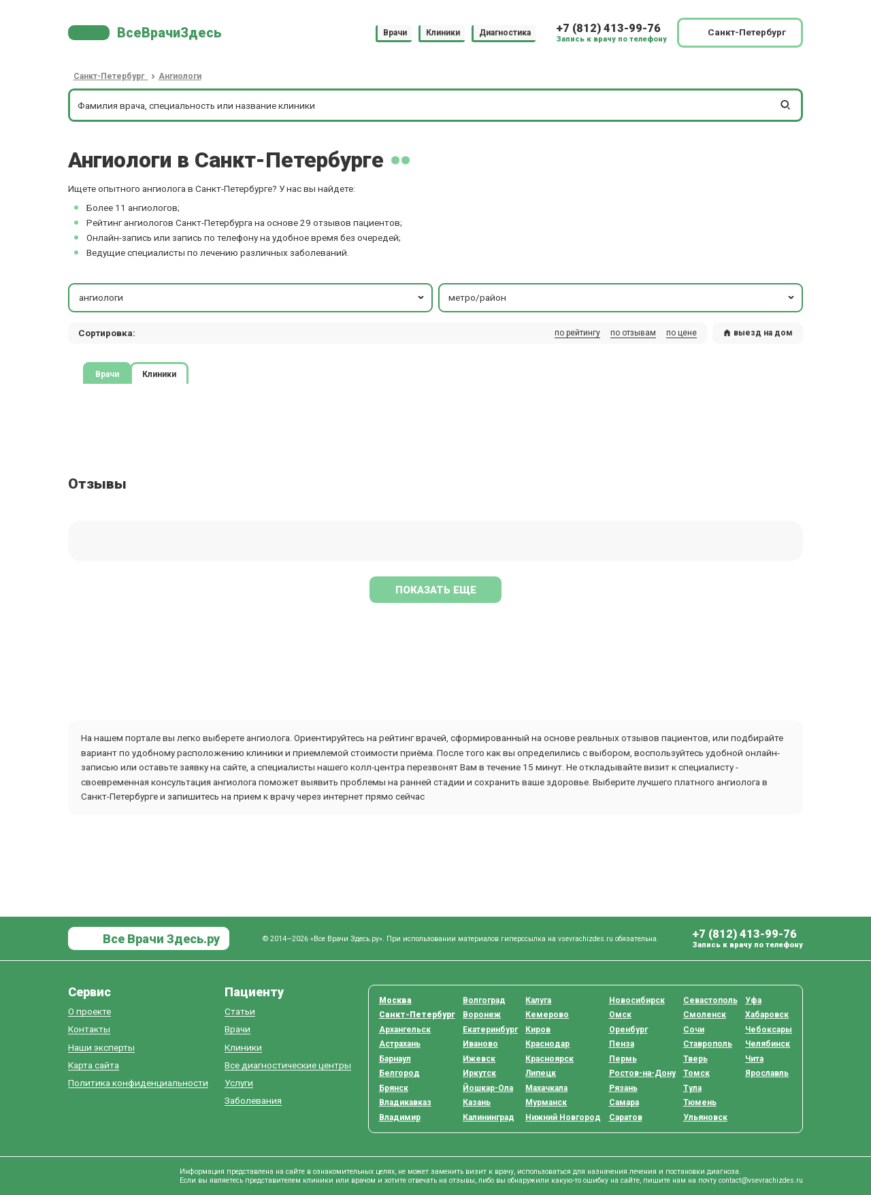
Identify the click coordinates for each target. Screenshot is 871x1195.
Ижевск (479, 1059)
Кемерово (547, 1014)
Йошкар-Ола (488, 1088)
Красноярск (549, 1059)
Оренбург (628, 1029)
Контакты (89, 1029)
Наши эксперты (101, 1048)
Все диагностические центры (288, 1065)
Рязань (623, 1088)
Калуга (538, 1000)
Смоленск (704, 1014)
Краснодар (547, 1044)
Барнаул (395, 1059)
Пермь (623, 1059)
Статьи (240, 1011)
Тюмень (700, 1102)
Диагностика (505, 32)
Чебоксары (768, 1029)
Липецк (540, 1073)
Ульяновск (705, 1117)
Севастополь (710, 1000)
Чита (754, 1059)
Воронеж (482, 1014)
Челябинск (767, 1044)
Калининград (488, 1117)
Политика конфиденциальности (138, 1083)
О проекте (89, 1011)
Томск (696, 1073)
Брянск (393, 1088)
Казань (477, 1102)
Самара (624, 1102)
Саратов (625, 1117)
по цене (681, 333)
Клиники (443, 32)
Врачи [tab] (107, 373)
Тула (692, 1088)
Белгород (399, 1073)
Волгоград (484, 1000)
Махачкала (546, 1088)
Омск (620, 1014)
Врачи (395, 32)
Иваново (480, 1044)
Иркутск (479, 1073)
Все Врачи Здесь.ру (160, 939)
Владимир (400, 1117)
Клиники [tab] (159, 373)
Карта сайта (93, 1065)
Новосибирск (637, 1000)
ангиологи (253, 297)
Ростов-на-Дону (642, 1073)
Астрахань (400, 1044)
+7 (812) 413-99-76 (608, 28)
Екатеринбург (490, 1029)
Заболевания (253, 1101)
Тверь (695, 1059)
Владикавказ (405, 1102)
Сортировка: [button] (106, 332)
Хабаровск (767, 1014)
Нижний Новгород (563, 1117)
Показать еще (435, 590)
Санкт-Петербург (417, 1014)
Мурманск (546, 1102)
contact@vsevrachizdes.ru (761, 1180)
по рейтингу (577, 333)
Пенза (621, 1044)
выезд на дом (758, 333)
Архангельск (405, 1029)
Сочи (693, 1029)
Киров (537, 1029)
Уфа (753, 1000)
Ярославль (767, 1073)
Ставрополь (707, 1044)
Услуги (239, 1083)
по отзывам (633, 333)
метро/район (622, 297)
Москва (395, 1000)
